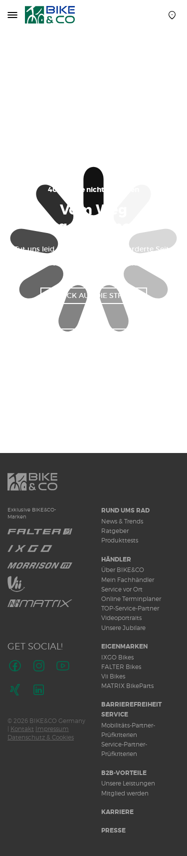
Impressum (52, 728)
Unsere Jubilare (123, 628)
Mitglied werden (125, 793)
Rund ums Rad (125, 510)
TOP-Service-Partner (130, 608)
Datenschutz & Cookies (40, 737)
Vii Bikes (113, 676)
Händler (116, 560)
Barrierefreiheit (131, 704)
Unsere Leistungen (128, 783)
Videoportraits (121, 618)
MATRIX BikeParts (127, 686)
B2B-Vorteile (124, 773)
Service (114, 714)
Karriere (117, 812)
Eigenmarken (124, 646)
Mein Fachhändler (127, 580)
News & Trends (122, 521)
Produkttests (119, 540)
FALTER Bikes (121, 666)
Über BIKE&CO (122, 570)
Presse (113, 830)
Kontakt (22, 728)
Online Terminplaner (131, 598)
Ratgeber (115, 530)
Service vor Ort (122, 589)
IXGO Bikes (117, 657)
